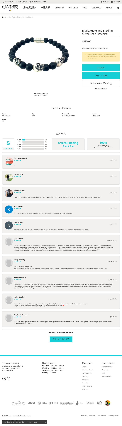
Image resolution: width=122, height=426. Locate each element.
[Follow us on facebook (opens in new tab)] (4, 378)
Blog (103, 373)
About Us (105, 370)
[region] (41, 56)
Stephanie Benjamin (21, 315)
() (46, 140)
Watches (73, 8)
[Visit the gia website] (42, 403)
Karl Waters (18, 206)
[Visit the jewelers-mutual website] (67, 403)
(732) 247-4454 (41, 96)
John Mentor (18, 238)
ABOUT (109, 8)
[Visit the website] (107, 403)
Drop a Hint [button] (100, 75)
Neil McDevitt (19, 222)
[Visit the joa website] (79, 403)
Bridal (84, 367)
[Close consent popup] (45, 422)
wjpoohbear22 (19, 190)
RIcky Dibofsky (19, 260)
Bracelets (85, 383)
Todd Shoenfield (20, 278)
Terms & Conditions (102, 415)
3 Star (19, 144)
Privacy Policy (92, 415)
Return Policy (84, 415)
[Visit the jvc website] (89, 403)
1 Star (19, 149)
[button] (105, 1)
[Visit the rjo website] (99, 403)
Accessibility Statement (113, 415)
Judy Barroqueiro (20, 158)
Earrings (85, 376)
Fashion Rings (87, 373)
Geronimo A (18, 174)
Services (96, 8)
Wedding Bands (45, 8)
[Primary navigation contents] (67, 8)
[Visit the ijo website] (53, 403)
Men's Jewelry (87, 386)
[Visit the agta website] (31, 403)
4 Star (19, 142)
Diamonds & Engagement (29, 8)
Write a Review (61, 339)
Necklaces (85, 380)
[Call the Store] (7, 370)
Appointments (107, 367)
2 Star (19, 147)
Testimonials (106, 376)
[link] (7, 1)
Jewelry (59, 8)
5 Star (19, 140)
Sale (85, 8)
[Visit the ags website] (19, 403)
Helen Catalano (19, 297)
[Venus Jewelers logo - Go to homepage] (10, 8)
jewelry (4, 17)
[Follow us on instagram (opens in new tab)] (8, 378)
